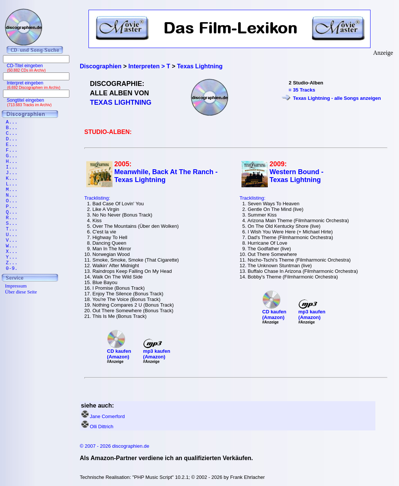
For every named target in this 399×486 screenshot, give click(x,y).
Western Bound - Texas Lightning (297, 176)
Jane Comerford (107, 416)
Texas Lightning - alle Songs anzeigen (337, 98)
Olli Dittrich (101, 426)
